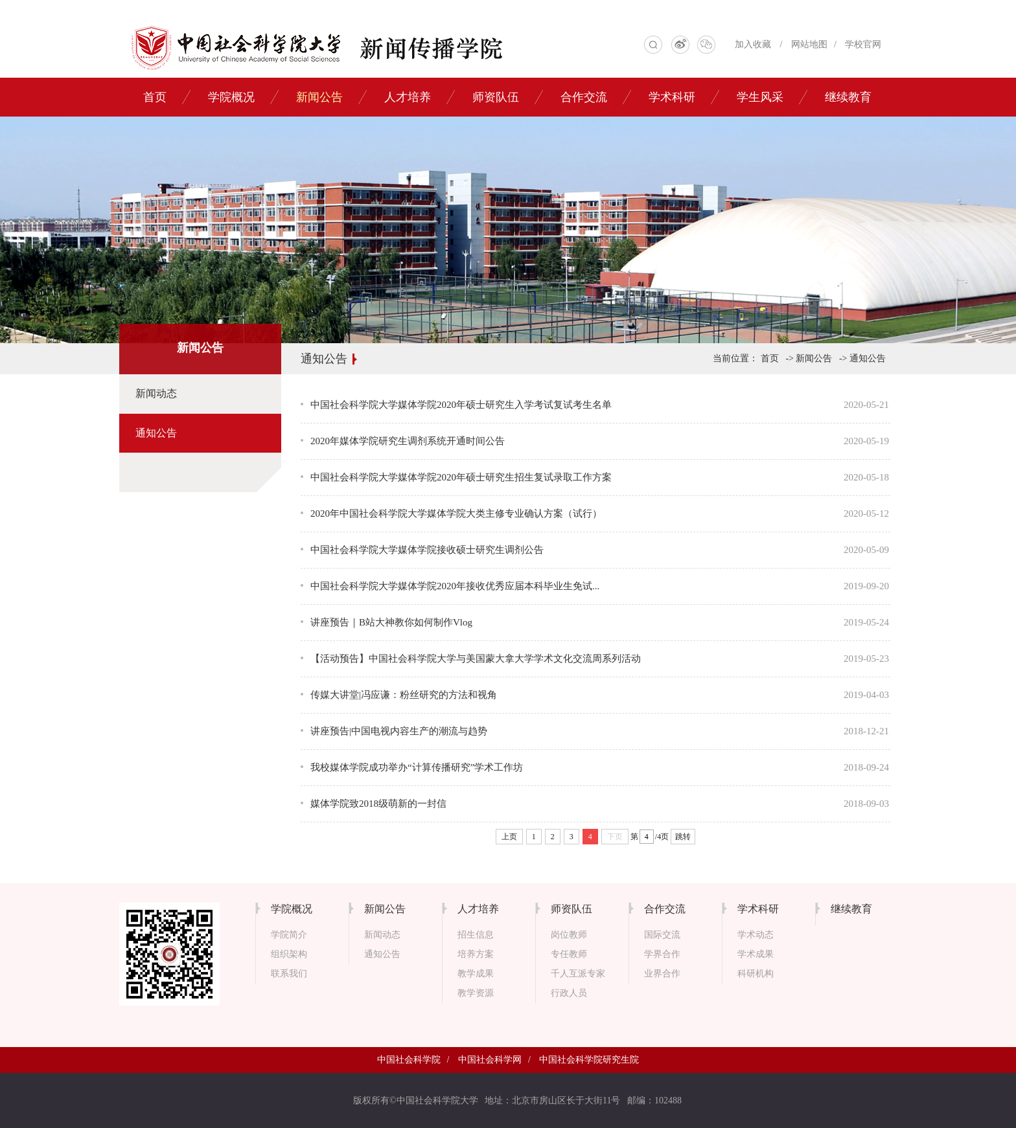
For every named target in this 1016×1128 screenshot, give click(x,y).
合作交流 (583, 97)
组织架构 (289, 954)
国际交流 (662, 935)
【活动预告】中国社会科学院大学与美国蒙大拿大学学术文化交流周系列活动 (475, 658)
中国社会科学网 (490, 1060)
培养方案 (475, 954)
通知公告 (156, 432)
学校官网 (863, 44)
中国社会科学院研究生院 (589, 1060)
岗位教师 (569, 935)
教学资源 (475, 993)
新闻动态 (156, 393)
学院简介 (289, 935)
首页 (155, 97)
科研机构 (755, 973)
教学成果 (475, 973)
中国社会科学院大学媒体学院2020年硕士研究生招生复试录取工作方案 (461, 477)
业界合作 (662, 973)
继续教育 (848, 97)
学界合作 (662, 954)
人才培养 (407, 97)
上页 (509, 836)
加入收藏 (753, 44)
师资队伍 (495, 97)
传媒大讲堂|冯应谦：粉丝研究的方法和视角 (403, 695)
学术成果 (755, 954)
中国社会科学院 (409, 1060)
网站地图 (809, 44)
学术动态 (755, 935)
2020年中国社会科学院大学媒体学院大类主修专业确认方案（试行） (456, 513)
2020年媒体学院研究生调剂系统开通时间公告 (407, 441)
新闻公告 (319, 97)
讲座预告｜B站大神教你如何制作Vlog (391, 622)
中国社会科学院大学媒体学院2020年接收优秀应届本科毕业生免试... (454, 586)
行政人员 (569, 993)
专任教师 (569, 954)
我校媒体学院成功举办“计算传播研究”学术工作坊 (416, 767)
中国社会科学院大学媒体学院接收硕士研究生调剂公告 (427, 550)
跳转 (683, 836)
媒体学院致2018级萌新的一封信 (378, 803)
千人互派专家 (578, 973)
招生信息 (475, 935)
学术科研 (672, 97)
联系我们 (289, 973)
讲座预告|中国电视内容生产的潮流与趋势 (398, 731)
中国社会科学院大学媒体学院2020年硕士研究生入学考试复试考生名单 (461, 405)
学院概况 (231, 97)
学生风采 (760, 97)
